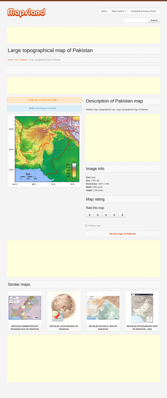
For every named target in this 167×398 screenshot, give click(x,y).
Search (154, 20)
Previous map (94, 226)
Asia (16, 60)
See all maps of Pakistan (122, 233)
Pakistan (23, 60)
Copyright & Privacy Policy (143, 11)
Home (104, 11)
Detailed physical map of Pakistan (103, 327)
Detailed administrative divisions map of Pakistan (25, 327)
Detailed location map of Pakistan (64, 327)
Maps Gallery (119, 11)
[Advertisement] (83, 35)
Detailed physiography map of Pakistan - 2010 (142, 327)
